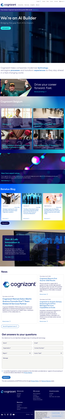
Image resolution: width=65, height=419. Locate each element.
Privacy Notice (28, 372)
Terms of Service (46, 381)
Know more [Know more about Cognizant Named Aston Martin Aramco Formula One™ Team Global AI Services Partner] (6, 321)
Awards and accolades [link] (37, 399)
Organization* (7, 348)
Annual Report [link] (36, 396)
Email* (36, 343)
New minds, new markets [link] (54, 396)
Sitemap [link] (27, 414)
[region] (50, 415)
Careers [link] (18, 406)
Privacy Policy (35, 381)
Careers (43, 1)
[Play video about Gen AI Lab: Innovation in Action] (9, 257)
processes (15, 70)
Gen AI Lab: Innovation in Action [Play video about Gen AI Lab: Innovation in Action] (12, 242)
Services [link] (18, 395)
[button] (61, 1)
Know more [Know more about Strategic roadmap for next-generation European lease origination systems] (5, 218)
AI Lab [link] (50, 395)
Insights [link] (18, 396)
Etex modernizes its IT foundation (46, 145)
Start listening (5, 180)
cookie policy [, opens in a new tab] (47, 417)
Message (5, 358)
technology (43, 68)
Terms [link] (32, 414)
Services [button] (27, 5)
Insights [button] (32, 5)
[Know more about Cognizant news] (10, 326)
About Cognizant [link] (36, 393)
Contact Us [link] (19, 404)
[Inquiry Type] (48, 353)
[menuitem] (39, 1)
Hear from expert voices (10, 173)
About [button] (37, 5)
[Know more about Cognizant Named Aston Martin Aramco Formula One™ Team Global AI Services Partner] (19, 302)
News (48, 1)
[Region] (17, 353)
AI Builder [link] (51, 393)
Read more (35, 9)
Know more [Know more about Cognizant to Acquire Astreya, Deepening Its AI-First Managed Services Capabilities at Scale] (43, 321)
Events (51, 1)
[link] (8, 5)
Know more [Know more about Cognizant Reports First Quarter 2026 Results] (43, 294)
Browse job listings (39, 91)
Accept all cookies (56, 413)
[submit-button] (6, 377)
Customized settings (56, 416)
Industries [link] (19, 393)
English (39, 1)
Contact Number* (39, 348)
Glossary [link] (19, 409)
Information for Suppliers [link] (22, 407)
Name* (5, 343)
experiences (39, 70)
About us (5, 124)
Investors (56, 1)
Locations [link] (35, 395)
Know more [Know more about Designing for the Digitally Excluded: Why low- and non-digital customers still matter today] (46, 218)
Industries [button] (20, 5)
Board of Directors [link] (36, 398)
